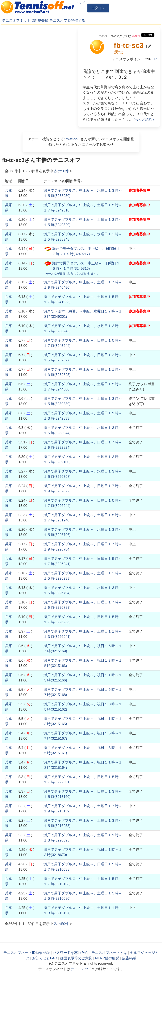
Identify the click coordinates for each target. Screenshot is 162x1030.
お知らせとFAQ (44, 958)
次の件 (61, 171)
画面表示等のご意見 (76, 958)
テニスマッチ (81, 969)
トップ (80, 2)
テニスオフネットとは (109, 953)
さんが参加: (72, 273)
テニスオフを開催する (67, 21)
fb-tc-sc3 (72, 139)
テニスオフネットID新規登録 (25, 21)
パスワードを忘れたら (70, 953)
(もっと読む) (144, 119)
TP (154, 59)
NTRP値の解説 (107, 958)
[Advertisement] (33, 53)
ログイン (98, 8)
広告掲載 (129, 958)
